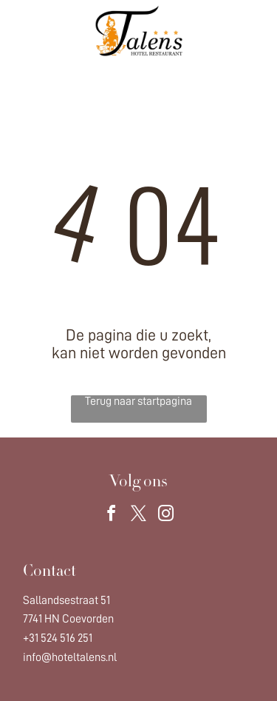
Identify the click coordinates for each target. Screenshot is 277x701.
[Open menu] (248, 30)
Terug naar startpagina (138, 401)
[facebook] (111, 515)
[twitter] (139, 515)
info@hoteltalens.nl (70, 657)
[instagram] (166, 515)
